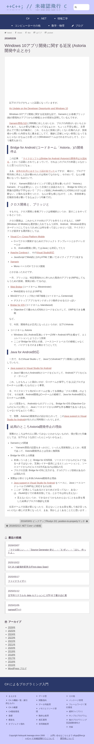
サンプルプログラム (76, 715)
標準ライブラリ (74, 711)
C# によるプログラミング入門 (26, 684)
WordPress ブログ (17, 668)
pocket (49, 33)
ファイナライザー (17, 581)
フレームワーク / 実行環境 (76, 705)
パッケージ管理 (74, 700)
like (28, 33)
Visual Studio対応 (45, 252)
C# (27, 18)
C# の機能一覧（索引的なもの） (17, 701)
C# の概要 (12, 707)
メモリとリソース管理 (46, 710)
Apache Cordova (18, 252)
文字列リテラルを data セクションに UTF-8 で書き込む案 (37, 595)
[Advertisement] (47, 79)
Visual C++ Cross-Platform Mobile (27, 236)
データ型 (41, 696)
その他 (70, 696)
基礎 (9, 715)
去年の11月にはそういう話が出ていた (35, 171)
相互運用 (41, 719)
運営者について (67, 738)
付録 (69, 726)
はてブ (37, 33)
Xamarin (14, 261)
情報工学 (61, 18)
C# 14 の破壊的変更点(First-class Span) (28, 567)
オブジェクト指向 (15, 723)
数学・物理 (56, 25)
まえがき (11, 696)
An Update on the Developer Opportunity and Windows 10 (38, 108)
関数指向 (41, 700)
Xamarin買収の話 (18, 123)
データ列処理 (43, 704)
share (18, 33)
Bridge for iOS (17, 305)
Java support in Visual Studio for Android (30, 368)
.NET (41, 18)
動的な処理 (42, 715)
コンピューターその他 (25, 25)
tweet (8, 33)
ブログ (77, 25)
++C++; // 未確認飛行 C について (39, 738)
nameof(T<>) (14, 609)
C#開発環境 (12, 711)
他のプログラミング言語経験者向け (76, 721)
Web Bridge (16, 287)
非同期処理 (42, 723)
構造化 (10, 719)
